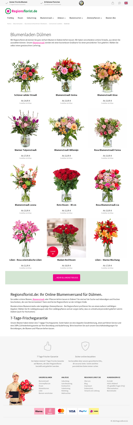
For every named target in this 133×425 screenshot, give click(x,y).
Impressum (88, 386)
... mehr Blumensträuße (66, 277)
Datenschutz (88, 388)
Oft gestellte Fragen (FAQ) (116, 386)
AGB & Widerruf (112, 383)
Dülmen (67, 24)
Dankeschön (65, 386)
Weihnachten (66, 393)
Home (9, 24)
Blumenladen (18, 24)
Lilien (40, 391)
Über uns (87, 381)
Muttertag (64, 391)
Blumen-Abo (111, 18)
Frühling (10, 18)
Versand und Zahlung (91, 391)
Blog (86, 383)
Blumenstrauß (47, 18)
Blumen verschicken (46, 393)
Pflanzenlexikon (112, 388)
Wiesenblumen (44, 388)
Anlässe (62, 18)
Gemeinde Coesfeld (55, 24)
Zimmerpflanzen (94, 18)
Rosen (20, 18)
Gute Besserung (66, 383)
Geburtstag (31, 18)
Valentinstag (65, 388)
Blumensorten (76, 18)
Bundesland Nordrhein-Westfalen (36, 24)
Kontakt (110, 381)
